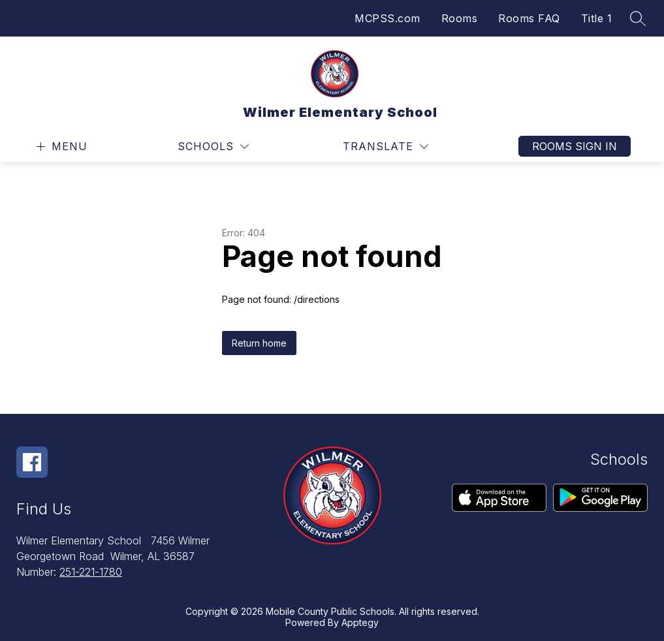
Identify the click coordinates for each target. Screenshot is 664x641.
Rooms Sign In (574, 146)
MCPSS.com (387, 18)
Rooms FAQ (529, 18)
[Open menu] (60, 146)
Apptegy (360, 622)
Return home (259, 343)
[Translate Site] (386, 146)
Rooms (459, 18)
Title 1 (596, 18)
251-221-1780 (90, 571)
